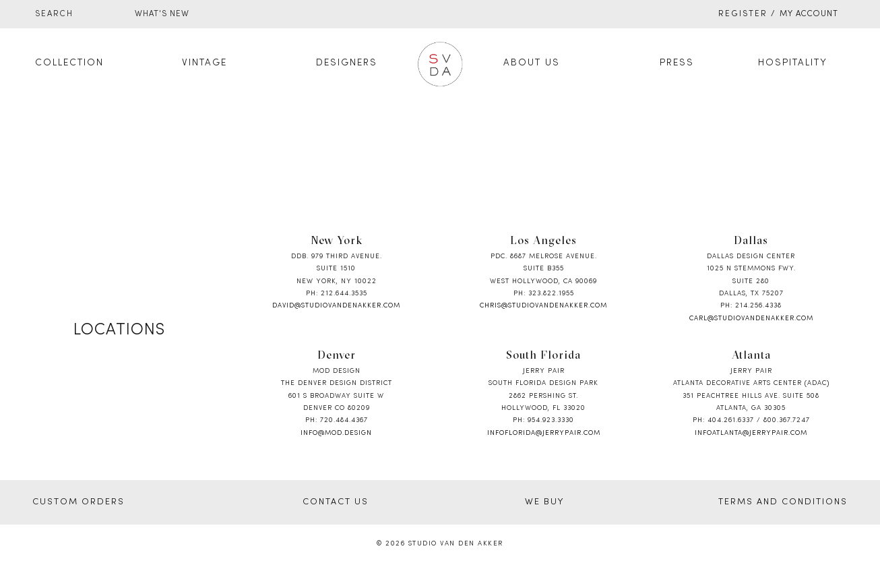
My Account (809, 14)
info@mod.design (336, 433)
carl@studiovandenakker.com (751, 319)
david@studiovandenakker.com (336, 306)
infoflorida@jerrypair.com (543, 433)
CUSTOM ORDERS (78, 502)
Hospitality (792, 63)
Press (677, 63)
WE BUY (544, 502)
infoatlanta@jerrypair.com (751, 433)
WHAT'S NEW (162, 14)
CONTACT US (336, 502)
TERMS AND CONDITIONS (783, 502)
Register (742, 14)
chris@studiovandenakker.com (543, 306)
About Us (531, 63)
